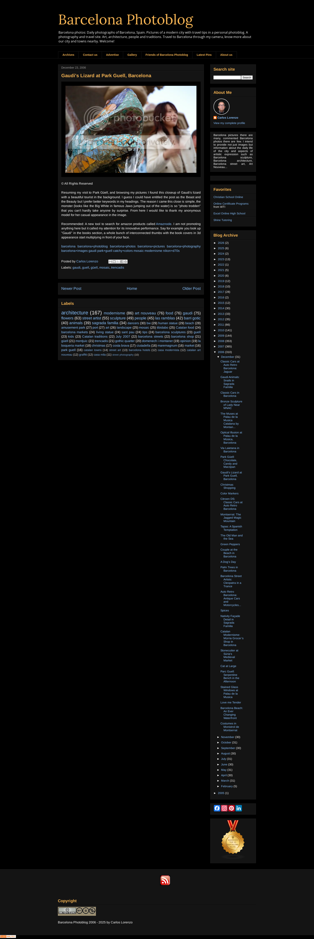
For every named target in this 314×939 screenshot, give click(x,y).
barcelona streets (150, 336)
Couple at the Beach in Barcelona (229, 553)
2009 (221, 335)
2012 (221, 319)
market (189, 345)
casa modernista (168, 350)
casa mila (100, 354)
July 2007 (123, 336)
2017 (221, 291)
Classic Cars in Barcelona (229, 394)
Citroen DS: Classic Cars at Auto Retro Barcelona (231, 503)
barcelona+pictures (151, 246)
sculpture (118, 318)
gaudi (93, 250)
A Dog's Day (228, 561)
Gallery (132, 54)
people (140, 318)
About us (226, 54)
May (224, 769)
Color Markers (229, 493)
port (95, 327)
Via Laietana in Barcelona (229, 449)
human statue (168, 323)
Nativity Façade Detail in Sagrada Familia (230, 621)
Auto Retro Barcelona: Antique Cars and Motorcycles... (230, 598)
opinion (185, 341)
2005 (221, 793)
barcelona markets (74, 332)
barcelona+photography (184, 246)
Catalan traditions (95, 336)
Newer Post (71, 288)
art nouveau (145, 313)
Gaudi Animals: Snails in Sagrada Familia (230, 382)
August (226, 753)
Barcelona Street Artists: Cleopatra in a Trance (231, 581)
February (227, 786)
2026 (221, 242)
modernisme (153, 250)
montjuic (81, 341)
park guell (68, 350)
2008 (221, 341)
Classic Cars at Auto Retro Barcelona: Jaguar (230, 366)
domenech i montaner (157, 341)
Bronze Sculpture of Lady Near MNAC (231, 405)
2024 (221, 253)
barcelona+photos (123, 246)
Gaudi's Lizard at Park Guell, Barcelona (231, 476)
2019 (221, 281)
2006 (221, 352)
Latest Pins (204, 54)
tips (144, 332)
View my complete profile (229, 123)
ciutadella (143, 345)
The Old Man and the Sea (231, 537)
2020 (221, 275)
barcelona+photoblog (92, 246)
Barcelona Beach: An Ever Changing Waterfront (231, 713)
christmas (98, 345)
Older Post (191, 288)
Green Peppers (230, 544)
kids (71, 336)
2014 (221, 308)
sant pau (128, 332)
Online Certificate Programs (231, 203)
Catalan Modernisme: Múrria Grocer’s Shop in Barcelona (232, 638)
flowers (67, 318)
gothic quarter (125, 341)
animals (76, 323)
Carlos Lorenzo (227, 117)
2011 (221, 324)
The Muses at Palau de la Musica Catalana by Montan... (229, 420)
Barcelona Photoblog (125, 19)
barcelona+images (74, 250)
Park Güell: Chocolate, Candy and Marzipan (228, 461)
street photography (123, 354)
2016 (221, 297)
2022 (221, 264)
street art (115, 350)
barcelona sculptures (170, 332)
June (224, 764)
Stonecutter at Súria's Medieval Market (229, 655)
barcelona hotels (139, 350)
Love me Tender (230, 702)
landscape (124, 327)
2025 (221, 248)
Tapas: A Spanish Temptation (231, 528)
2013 (221, 313)
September (228, 748)
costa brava (121, 345)
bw (149, 323)
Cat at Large (228, 666)
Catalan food (185, 327)
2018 (221, 286)
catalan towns (93, 350)
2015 (221, 302)
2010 (221, 330)
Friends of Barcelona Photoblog (167, 54)
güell (94, 267)
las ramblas (165, 318)
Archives (68, 54)
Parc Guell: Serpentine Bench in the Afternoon (229, 676)
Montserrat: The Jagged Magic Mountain (230, 518)
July (224, 758)
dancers (133, 323)
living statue (105, 332)
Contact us (90, 54)
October (226, 742)
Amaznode (163, 224)
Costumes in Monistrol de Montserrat (229, 727)
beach (189, 323)
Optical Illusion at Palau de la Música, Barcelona (231, 437)
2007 (221, 346)
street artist (91, 318)
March (225, 780)
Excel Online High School (229, 213)
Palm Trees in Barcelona (229, 569)
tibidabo (162, 327)
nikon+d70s (171, 250)
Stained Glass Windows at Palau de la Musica (229, 692)
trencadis (117, 267)
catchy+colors (123, 250)
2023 (221, 259)
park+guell (104, 250)
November (228, 737)
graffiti (83, 354)
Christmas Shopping (227, 486)
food (169, 313)
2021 (221, 270)
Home (132, 288)
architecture (74, 312)
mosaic (139, 250)
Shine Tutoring (222, 220)
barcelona (68, 246)
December (228, 356)
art (107, 327)
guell (85, 267)
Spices (224, 610)
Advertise (112, 54)
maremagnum (167, 345)
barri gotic (192, 318)
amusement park (73, 327)
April (224, 775)
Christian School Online (228, 197)
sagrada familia (105, 323)
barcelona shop (182, 336)
